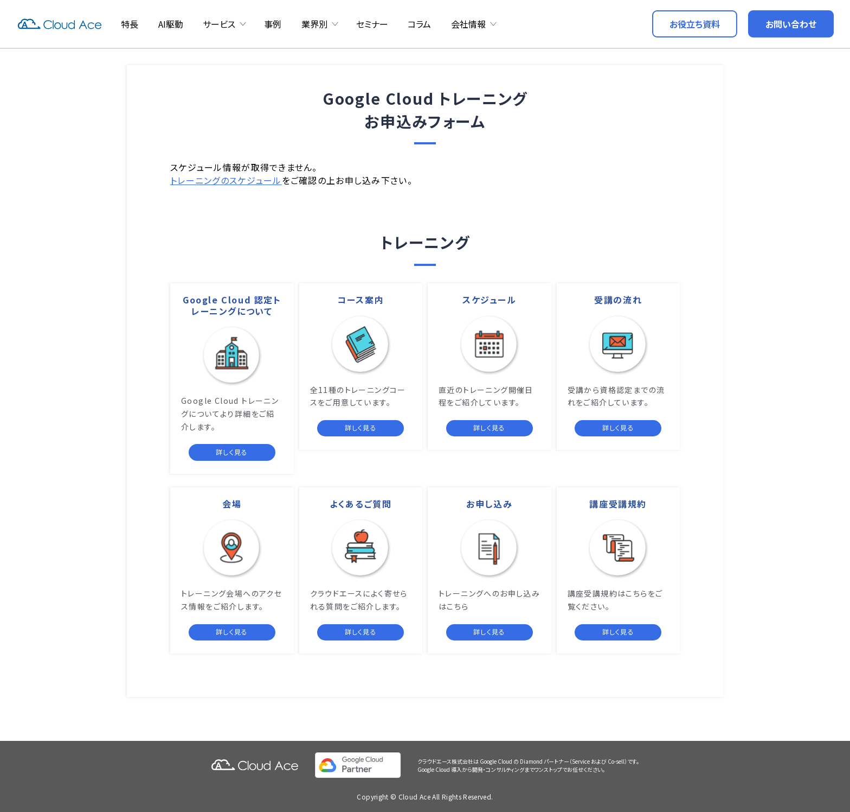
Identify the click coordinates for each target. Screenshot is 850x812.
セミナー (372, 23)
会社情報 (468, 23)
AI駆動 (170, 23)
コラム (419, 23)
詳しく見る (232, 451)
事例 (272, 23)
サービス (219, 23)
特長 (129, 23)
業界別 (314, 23)
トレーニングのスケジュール (226, 180)
